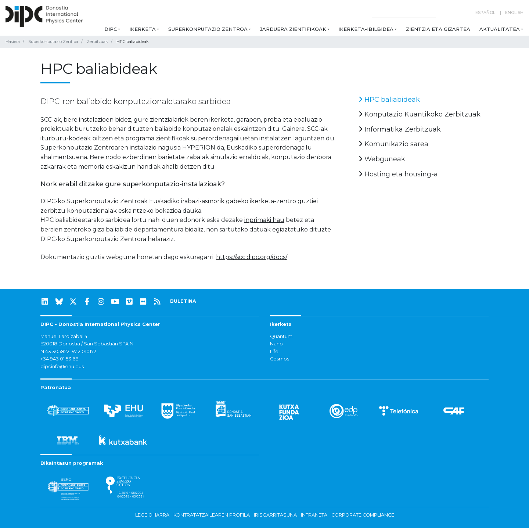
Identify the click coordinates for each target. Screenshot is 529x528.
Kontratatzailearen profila (211, 515)
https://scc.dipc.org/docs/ (251, 257)
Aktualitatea (499, 29)
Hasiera (13, 41)
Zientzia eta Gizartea (438, 29)
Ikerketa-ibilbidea (365, 29)
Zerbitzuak (97, 41)
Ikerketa (142, 29)
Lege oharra (152, 515)
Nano (276, 343)
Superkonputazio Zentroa (208, 29)
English (514, 12)
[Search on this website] (404, 12)
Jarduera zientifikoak (293, 29)
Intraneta (314, 515)
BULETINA (183, 301)
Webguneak (382, 159)
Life (274, 351)
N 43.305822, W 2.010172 (68, 351)
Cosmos (279, 359)
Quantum (281, 336)
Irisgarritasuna (275, 515)
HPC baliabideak (389, 100)
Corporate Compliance (362, 515)
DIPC (110, 29)
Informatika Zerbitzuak (400, 129)
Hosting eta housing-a (398, 174)
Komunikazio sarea (393, 144)
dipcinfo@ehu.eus (62, 366)
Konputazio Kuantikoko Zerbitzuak (420, 114)
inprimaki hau (264, 219)
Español (485, 12)
